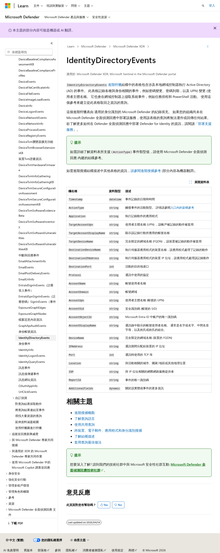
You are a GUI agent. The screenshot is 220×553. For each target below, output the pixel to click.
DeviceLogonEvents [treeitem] (31, 112)
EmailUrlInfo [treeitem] (26, 279)
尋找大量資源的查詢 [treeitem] (28, 416)
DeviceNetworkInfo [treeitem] (31, 124)
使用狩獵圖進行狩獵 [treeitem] (28, 428)
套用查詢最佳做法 (87, 442)
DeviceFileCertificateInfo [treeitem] (34, 87)
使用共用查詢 (84, 424)
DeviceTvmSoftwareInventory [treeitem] (37, 224)
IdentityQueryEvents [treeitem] (32, 362)
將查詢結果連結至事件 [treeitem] (30, 410)
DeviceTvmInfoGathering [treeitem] (34, 176)
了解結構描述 (84, 436)
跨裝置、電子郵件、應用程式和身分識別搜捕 (108, 430)
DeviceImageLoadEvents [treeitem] (34, 99)
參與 (58, 550)
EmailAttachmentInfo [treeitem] (32, 261)
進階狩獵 (114, 84)
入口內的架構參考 (182, 208)
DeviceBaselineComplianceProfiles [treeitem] (37, 73)
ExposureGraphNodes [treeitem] (32, 314)
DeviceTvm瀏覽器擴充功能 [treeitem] (36, 142)
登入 (212, 5)
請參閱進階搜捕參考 (146, 170)
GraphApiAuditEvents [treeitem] (32, 326)
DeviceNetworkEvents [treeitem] (33, 118)
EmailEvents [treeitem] (26, 267)
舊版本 (28, 550)
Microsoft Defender (93, 46)
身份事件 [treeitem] (24, 344)
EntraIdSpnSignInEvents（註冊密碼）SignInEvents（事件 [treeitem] (37, 299)
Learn (70, 46)
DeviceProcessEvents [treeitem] (32, 130)
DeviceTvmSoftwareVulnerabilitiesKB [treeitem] (37, 246)
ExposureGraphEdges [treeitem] (32, 308)
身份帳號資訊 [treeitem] (27, 332)
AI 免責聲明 (11, 550)
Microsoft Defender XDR (129, 46)
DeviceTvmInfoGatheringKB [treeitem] (36, 182)
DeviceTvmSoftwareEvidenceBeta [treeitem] (37, 213)
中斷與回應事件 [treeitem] (29, 255)
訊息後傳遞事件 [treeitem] (29, 374)
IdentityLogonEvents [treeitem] (32, 356)
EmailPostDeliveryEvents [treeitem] (34, 273)
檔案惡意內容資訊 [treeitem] (30, 320)
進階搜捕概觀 (84, 412)
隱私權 (70, 550)
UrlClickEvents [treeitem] (28, 392)
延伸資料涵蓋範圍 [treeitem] (27, 422)
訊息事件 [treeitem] (24, 368)
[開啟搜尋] (203, 5)
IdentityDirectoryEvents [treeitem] (34, 338)
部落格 (42, 550)
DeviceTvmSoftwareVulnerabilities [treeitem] (37, 235)
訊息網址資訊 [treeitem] (27, 380)
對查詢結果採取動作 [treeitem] (28, 404)
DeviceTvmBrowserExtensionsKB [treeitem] (37, 150)
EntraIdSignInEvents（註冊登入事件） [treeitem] (36, 287)
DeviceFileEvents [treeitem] (29, 94)
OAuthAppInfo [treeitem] (28, 386)
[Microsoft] (8, 5)
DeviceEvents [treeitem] (27, 82)
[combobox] (29, 52)
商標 (131, 550)
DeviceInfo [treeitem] (25, 106)
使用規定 (117, 550)
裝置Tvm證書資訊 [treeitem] (30, 159)
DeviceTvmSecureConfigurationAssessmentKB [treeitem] (37, 202)
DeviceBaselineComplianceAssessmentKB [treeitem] (37, 61)
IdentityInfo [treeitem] (26, 350)
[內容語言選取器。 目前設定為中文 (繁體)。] (15, 540)
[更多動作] (208, 46)
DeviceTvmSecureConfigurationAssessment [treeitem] (37, 190)
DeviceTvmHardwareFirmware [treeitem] (37, 167)
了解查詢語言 (84, 418)
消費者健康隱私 (93, 550)
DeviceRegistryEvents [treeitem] (32, 136)
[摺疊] (51, 43)
